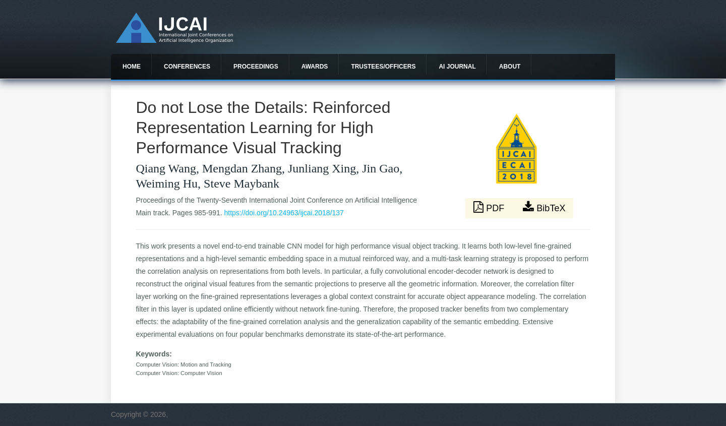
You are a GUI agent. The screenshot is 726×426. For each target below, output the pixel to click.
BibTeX (544, 207)
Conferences (187, 66)
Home (132, 66)
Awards (314, 66)
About (510, 66)
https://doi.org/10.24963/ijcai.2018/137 (284, 213)
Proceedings (255, 66)
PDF (490, 207)
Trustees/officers (383, 66)
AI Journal (457, 66)
